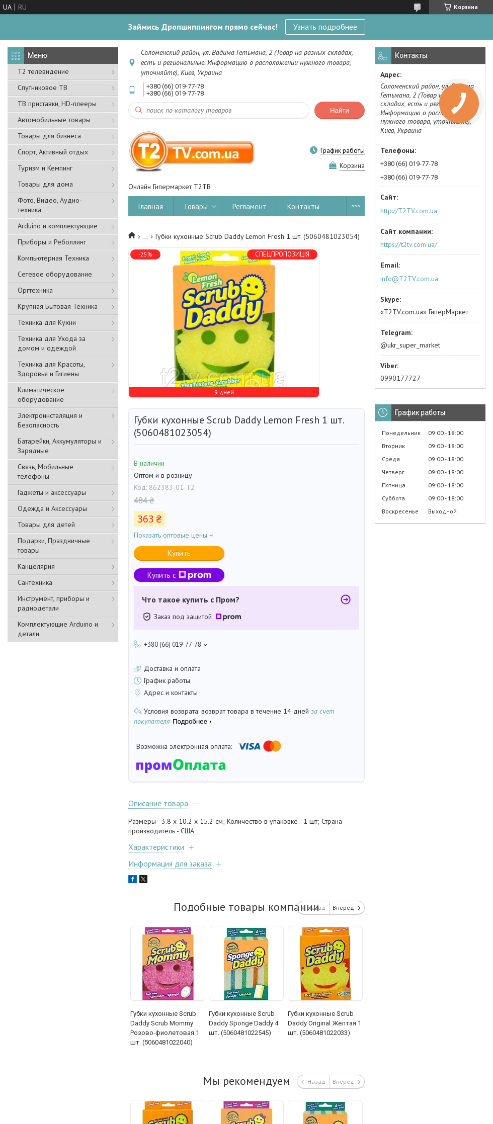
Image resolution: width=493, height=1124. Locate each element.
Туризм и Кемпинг (45, 167)
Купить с (179, 575)
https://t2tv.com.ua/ (408, 244)
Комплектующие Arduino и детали (58, 629)
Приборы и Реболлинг (52, 241)
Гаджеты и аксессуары (52, 492)
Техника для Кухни (47, 322)
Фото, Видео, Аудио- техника (49, 205)
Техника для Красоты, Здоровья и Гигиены (51, 369)
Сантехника (35, 582)
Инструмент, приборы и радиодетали (54, 603)
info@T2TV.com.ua (409, 278)
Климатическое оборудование (41, 394)
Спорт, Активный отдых (53, 151)
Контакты (303, 206)
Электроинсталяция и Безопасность (50, 420)
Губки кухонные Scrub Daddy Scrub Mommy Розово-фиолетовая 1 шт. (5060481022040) (164, 1028)
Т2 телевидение (43, 71)
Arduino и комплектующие (58, 225)
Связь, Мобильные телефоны (45, 471)
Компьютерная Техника (53, 258)
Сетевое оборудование (55, 274)
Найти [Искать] (339, 110)
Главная (150, 206)
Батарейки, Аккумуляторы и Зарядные (60, 446)
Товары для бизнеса (49, 135)
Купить (179, 553)
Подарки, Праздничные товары (54, 545)
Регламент (249, 206)
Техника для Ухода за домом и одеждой (52, 343)
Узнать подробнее (325, 27)
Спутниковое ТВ (42, 87)
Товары (196, 206)
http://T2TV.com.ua (408, 210)
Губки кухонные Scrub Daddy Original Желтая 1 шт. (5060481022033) (324, 1023)
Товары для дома (45, 184)
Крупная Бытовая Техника (58, 306)
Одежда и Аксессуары (52, 508)
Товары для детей (46, 524)
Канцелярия (36, 566)
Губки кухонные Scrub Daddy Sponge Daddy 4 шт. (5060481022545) (243, 1023)
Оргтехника (35, 290)
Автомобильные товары (54, 119)
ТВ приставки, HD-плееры (57, 103)
